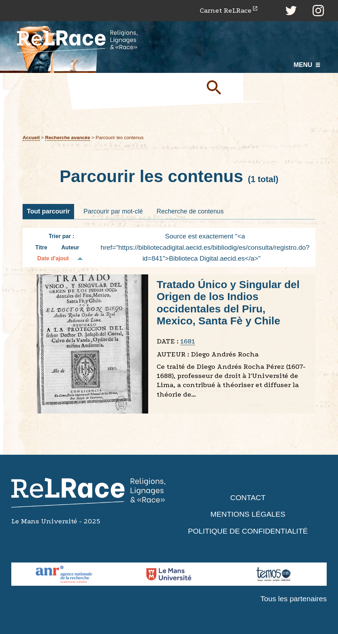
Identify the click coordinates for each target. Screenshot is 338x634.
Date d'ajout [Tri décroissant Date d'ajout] (53, 258)
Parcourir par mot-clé (113, 211)
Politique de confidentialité (248, 531)
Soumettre (222, 87)
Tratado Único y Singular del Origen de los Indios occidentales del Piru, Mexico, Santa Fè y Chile (228, 303)
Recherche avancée (67, 137)
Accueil (31, 137)
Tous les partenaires (293, 599)
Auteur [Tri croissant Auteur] (70, 247)
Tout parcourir (48, 211)
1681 (187, 341)
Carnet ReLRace (226, 10)
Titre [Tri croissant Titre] (41, 247)
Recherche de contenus (190, 211)
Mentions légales (247, 514)
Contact (248, 497)
